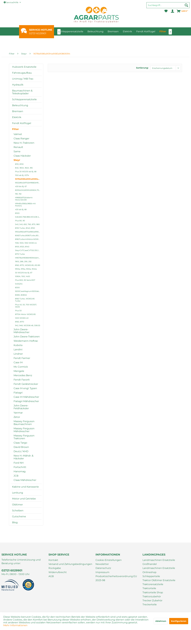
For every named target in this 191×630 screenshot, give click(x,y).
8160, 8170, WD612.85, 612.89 (27, 265)
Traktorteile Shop (153, 592)
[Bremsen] (113, 31)
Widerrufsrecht (57, 572)
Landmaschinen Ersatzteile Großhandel (159, 562)
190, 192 (18, 194)
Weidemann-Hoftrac (26, 340)
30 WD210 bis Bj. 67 (23, 273)
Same (17, 151)
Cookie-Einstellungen (109, 560)
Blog (15, 522)
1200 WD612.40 (22, 318)
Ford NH (19, 462)
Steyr (17, 160)
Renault (18, 147)
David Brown (21, 447)
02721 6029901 (37, 33)
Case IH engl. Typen (25, 388)
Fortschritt (20, 467)
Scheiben (17, 510)
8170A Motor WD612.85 (25, 314)
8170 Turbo (20, 254)
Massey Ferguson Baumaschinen (24, 423)
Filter (15, 129)
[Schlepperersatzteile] (71, 31)
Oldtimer (17, 504)
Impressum (102, 572)
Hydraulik (17, 84)
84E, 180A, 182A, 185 (24, 168)
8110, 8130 (19, 164)
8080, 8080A (21, 295)
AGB (51, 576)
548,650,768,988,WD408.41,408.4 (28, 217)
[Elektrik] (127, 31)
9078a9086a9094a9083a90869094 (28, 179)
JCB (16, 475)
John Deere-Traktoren (27, 336)
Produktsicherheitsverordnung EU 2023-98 (116, 578)
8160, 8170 (19, 322)
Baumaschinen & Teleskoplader (22, 92)
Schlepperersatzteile (24, 99)
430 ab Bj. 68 (21, 209)
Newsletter (102, 564)
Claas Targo (20, 442)
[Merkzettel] (166, 11)
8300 (17, 287)
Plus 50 (18, 310)
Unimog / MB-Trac (22, 78)
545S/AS (18, 284)
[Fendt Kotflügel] (145, 31)
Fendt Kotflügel (21, 123)
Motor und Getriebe (24, 498)
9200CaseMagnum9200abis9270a (28, 291)
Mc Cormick (21, 366)
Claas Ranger (21, 138)
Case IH (18, 362)
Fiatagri (18, 392)
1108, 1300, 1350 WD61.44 (26, 243)
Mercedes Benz (23, 375)
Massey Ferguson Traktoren (24, 437)
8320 (17, 213)
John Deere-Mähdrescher (21, 331)
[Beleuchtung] (95, 31)
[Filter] (162, 31)
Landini (18, 349)
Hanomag (20, 471)
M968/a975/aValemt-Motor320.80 (24, 198)
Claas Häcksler (22, 155)
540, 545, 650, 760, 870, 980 (27, 224)
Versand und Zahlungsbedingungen (70, 564)
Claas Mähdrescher (25, 480)
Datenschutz (103, 568)
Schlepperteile (151, 576)
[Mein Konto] (172, 11)
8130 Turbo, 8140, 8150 (25, 228)
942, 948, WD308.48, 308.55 (27, 325)
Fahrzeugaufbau (22, 72)
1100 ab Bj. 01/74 (22, 175)
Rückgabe (54, 568)
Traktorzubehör (152, 596)
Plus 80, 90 (20, 220)
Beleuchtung (20, 105)
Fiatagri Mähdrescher (26, 401)
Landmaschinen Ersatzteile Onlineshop (159, 570)
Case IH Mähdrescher (26, 397)
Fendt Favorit (22, 379)
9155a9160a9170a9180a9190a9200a (28, 232)
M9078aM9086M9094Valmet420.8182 (28, 258)
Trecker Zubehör (152, 600)
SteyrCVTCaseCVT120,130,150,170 (28, 250)
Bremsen (17, 111)
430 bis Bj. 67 (21, 186)
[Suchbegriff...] (168, 5)
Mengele (19, 371)
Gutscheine (19, 516)
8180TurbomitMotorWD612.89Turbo (28, 239)
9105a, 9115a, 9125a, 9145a (26, 269)
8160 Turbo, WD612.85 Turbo (25, 300)
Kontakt (53, 560)
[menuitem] (168, 6)
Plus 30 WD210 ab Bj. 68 (25, 171)
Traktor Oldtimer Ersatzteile (159, 580)
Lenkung (17, 492)
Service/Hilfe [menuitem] (11, 2)
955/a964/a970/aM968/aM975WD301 (28, 183)
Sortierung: (142, 67)
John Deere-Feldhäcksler (21, 407)
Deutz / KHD (21, 451)
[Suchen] (186, 5)
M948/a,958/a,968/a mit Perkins (25, 204)
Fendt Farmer (22, 358)
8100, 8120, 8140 (22, 246)
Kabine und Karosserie (25, 486)
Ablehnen (160, 621)
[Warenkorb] (182, 11)
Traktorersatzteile (153, 584)
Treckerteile (150, 604)
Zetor (17, 417)
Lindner (18, 353)
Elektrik (16, 117)
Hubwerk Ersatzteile (24, 66)
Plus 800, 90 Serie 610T (25, 280)
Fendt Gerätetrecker (26, 384)
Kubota (18, 345)
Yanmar (18, 412)
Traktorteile (149, 588)
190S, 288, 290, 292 (23, 261)
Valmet (18, 134)
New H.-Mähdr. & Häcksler (23, 457)
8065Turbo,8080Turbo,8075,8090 (28, 235)
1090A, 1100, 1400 (22, 276)
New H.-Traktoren (24, 142)
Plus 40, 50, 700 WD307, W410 (26, 305)
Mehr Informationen (15, 625)
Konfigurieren (178, 621)
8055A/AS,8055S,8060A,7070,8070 (28, 190)
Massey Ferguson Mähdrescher (24, 430)
